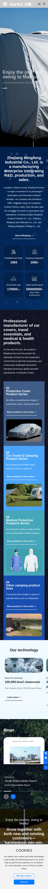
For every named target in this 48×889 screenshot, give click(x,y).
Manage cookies (24, 876)
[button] (13, 796)
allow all (24, 882)
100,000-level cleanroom (22, 682)
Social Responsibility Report (21, 781)
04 (8, 582)
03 (8, 517)
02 (8, 452)
